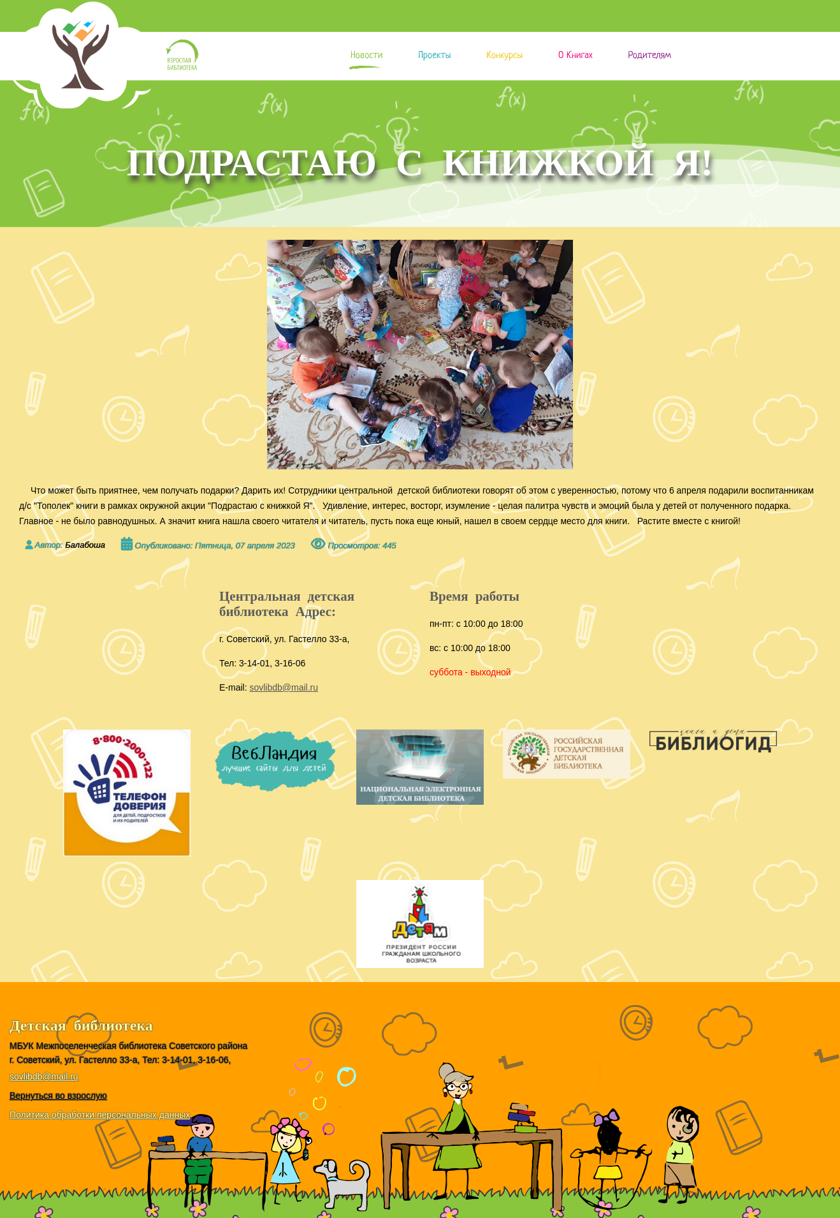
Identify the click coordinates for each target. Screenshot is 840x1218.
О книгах (575, 55)
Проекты (434, 55)
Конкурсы (505, 55)
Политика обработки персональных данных (100, 1115)
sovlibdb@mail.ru (283, 687)
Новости (366, 55)
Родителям (649, 55)
